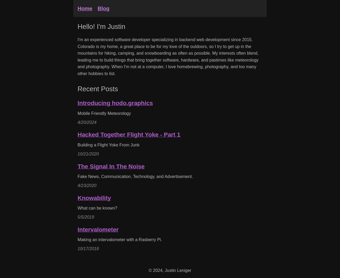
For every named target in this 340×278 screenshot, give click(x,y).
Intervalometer (98, 229)
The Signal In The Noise (111, 166)
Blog (103, 8)
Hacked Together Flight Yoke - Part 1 (129, 134)
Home (85, 8)
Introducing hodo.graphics (115, 103)
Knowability (94, 198)
